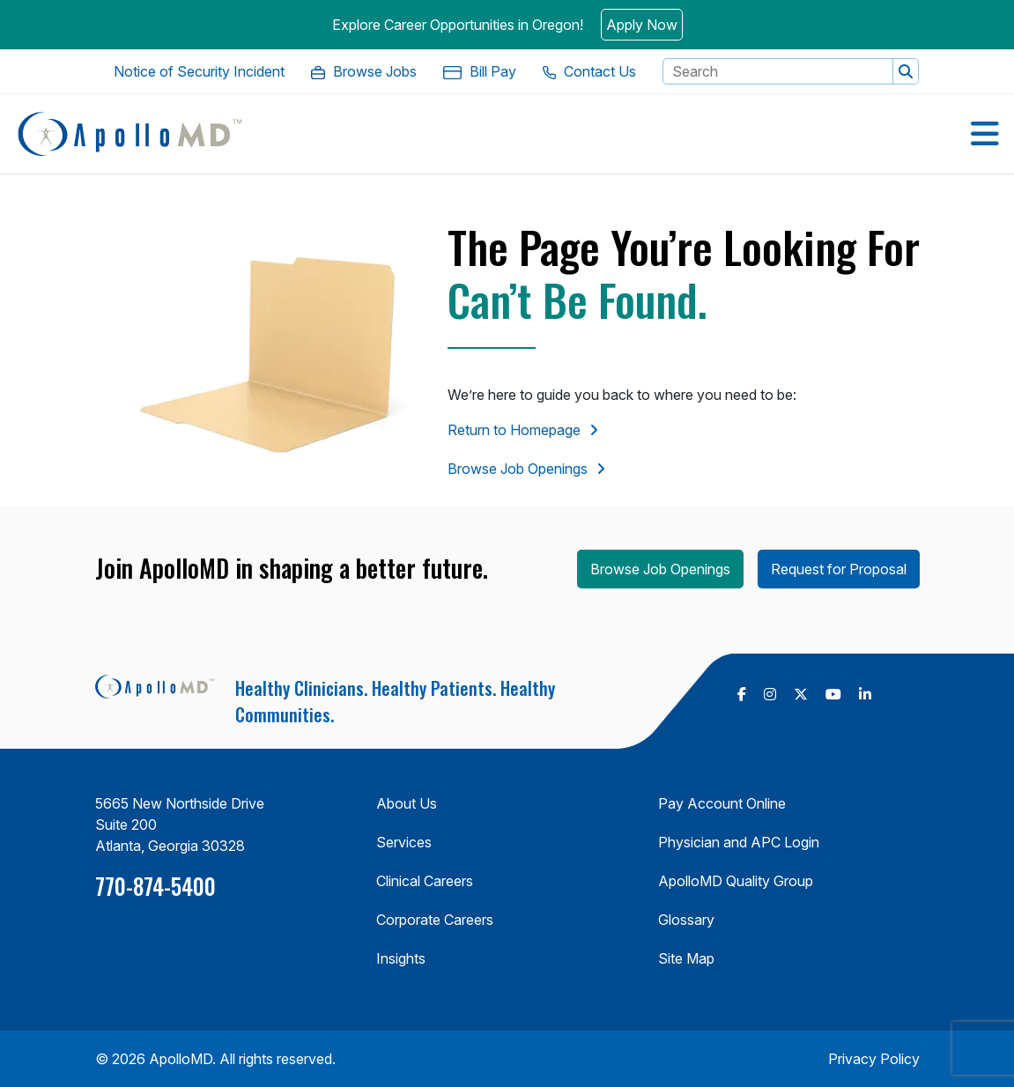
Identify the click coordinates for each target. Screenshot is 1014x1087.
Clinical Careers (424, 881)
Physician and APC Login (738, 842)
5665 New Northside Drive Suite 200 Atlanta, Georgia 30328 (179, 824)
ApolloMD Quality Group (735, 881)
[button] (905, 71)
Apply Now (641, 24)
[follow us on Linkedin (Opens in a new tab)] (865, 694)
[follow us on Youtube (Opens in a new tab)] (833, 694)
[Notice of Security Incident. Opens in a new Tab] (199, 71)
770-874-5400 (155, 885)
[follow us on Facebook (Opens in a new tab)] (741, 694)
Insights (401, 958)
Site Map (686, 958)
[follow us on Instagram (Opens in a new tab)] (770, 694)
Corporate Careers (434, 919)
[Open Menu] (985, 134)
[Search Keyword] (777, 71)
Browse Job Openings (518, 468)
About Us (406, 803)
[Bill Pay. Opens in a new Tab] (479, 71)
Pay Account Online (722, 803)
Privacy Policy (874, 1059)
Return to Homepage (514, 430)
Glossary (686, 919)
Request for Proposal (839, 569)
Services (404, 842)
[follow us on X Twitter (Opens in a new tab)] (801, 694)
